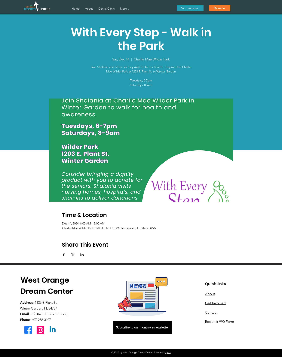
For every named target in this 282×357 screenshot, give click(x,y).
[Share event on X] (73, 254)
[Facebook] (28, 330)
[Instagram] (40, 330)
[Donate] (219, 8)
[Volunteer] (190, 8)
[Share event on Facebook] (64, 254)
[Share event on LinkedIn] (82, 254)
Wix (169, 352)
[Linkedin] (52, 330)
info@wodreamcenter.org (50, 314)
